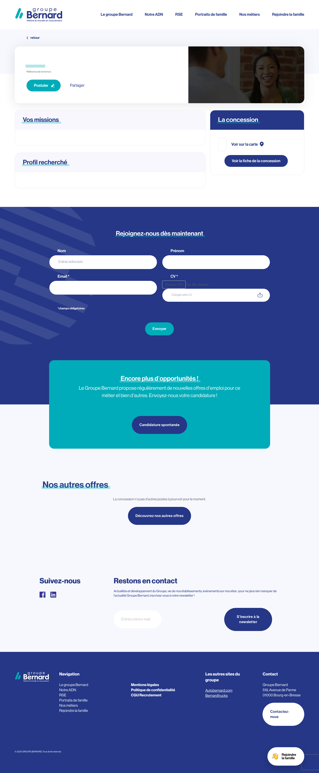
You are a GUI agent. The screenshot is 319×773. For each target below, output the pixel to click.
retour (35, 38)
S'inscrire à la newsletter (248, 619)
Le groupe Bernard (116, 14)
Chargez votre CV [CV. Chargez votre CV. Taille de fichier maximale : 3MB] (181, 294)
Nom (62, 251)
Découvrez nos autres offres (160, 516)
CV (174, 276)
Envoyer (159, 329)
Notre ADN (154, 14)
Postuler (41, 85)
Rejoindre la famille (288, 14)
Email (64, 276)
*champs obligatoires (71, 308)
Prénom (178, 251)
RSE (179, 14)
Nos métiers (249, 14)
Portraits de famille (211, 14)
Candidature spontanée (159, 425)
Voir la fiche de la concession (256, 161)
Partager (77, 85)
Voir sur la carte (244, 144)
